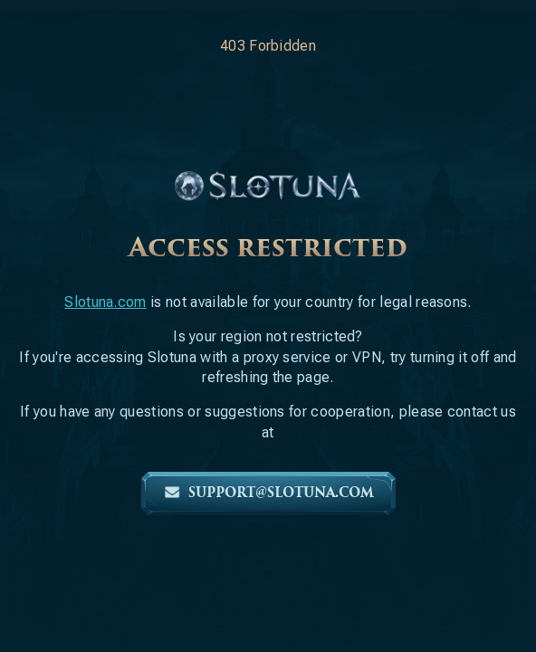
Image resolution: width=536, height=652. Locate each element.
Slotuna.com (105, 302)
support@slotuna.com (268, 493)
